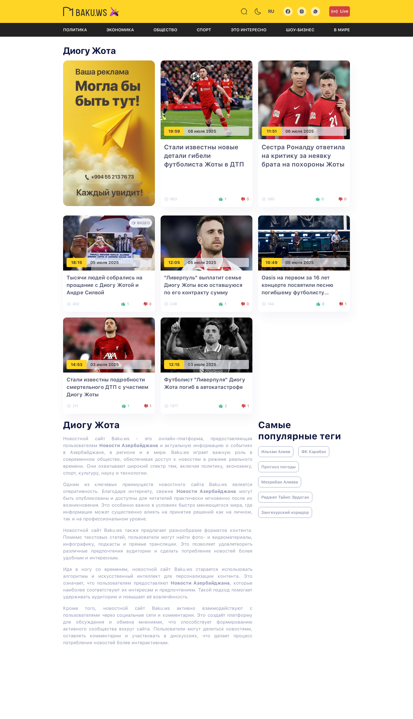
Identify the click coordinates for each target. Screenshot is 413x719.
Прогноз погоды (278, 467)
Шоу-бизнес (300, 30)
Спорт (204, 30)
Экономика (120, 30)
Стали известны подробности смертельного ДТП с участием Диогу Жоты (107, 387)
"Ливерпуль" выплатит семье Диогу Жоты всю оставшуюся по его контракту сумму (203, 285)
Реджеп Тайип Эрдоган (285, 497)
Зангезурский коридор (285, 512)
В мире (342, 30)
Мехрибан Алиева (279, 482)
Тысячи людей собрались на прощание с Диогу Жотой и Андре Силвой (105, 285)
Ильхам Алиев (275, 451)
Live (339, 11)
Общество (165, 30)
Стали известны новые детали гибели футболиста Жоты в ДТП (204, 155)
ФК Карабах (313, 451)
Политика (75, 30)
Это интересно (248, 30)
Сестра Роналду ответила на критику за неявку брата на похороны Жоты (303, 155)
